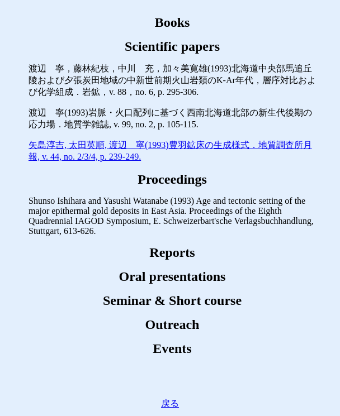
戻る (170, 403)
